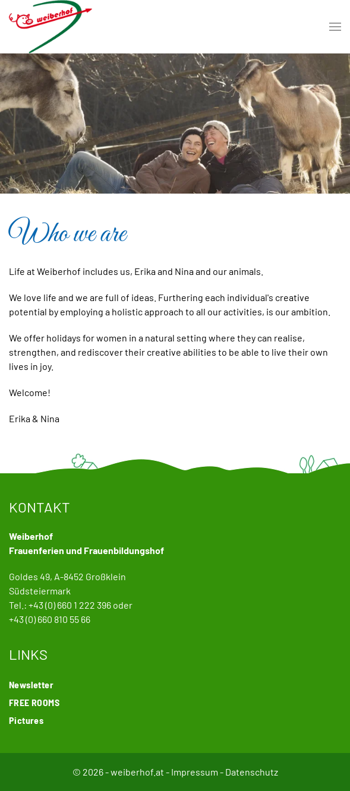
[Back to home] (50, 26)
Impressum (194, 771)
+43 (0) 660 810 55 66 (49, 619)
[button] (335, 26)
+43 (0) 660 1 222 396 (70, 604)
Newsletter (31, 684)
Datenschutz (251, 771)
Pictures (26, 720)
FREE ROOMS (34, 702)
